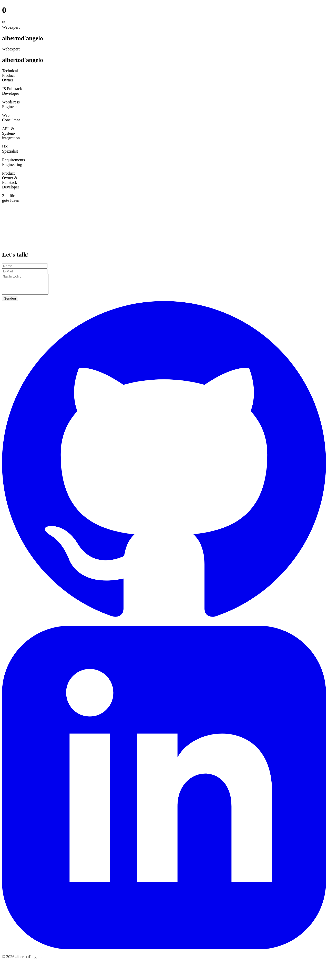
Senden (10, 302)
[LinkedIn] (164, 952)
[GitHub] (164, 627)
